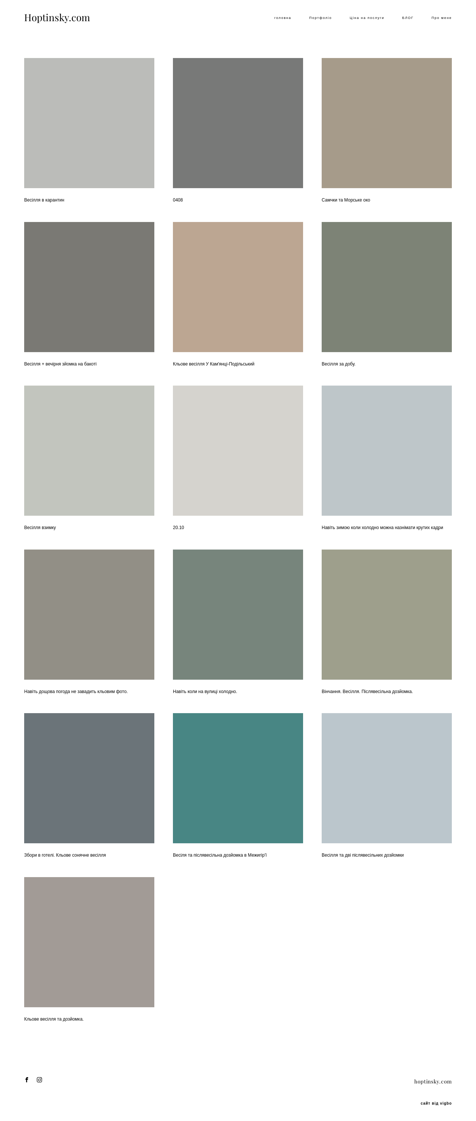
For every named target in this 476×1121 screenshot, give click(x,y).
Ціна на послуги (367, 18)
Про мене (441, 18)
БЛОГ (408, 18)
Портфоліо (320, 18)
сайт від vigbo (436, 1103)
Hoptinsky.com (57, 18)
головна (283, 18)
